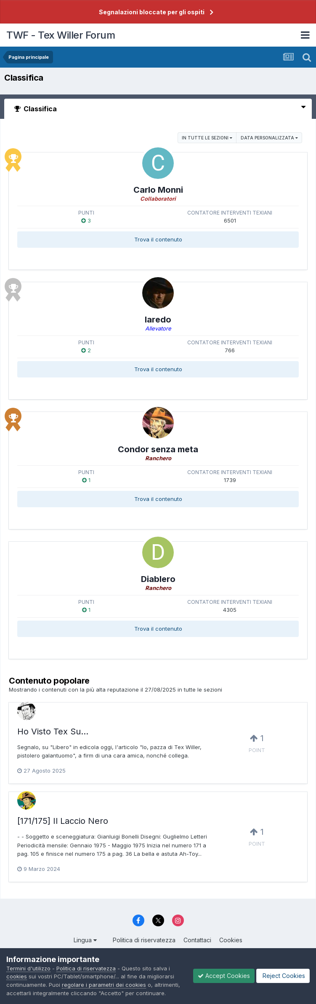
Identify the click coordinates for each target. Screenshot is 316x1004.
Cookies (230, 940)
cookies (16, 976)
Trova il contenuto (158, 239)
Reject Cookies (283, 975)
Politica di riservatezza (144, 940)
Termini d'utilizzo (28, 968)
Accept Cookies (224, 975)
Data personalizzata (269, 137)
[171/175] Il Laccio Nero (62, 821)
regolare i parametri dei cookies (104, 984)
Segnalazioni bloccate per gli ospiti (151, 12)
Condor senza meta (158, 449)
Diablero (158, 579)
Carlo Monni (158, 190)
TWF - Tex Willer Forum (60, 35)
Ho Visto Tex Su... (52, 731)
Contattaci (197, 940)
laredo (158, 320)
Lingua (85, 940)
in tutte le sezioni (207, 137)
